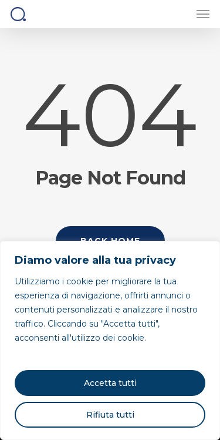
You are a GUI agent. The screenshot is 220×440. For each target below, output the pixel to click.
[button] (203, 14)
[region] (110, 340)
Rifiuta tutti (110, 414)
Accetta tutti (110, 383)
